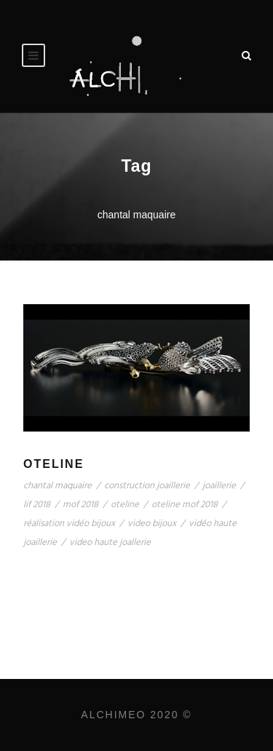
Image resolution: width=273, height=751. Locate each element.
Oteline (53, 464)
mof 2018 (80, 504)
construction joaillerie (147, 485)
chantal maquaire (57, 485)
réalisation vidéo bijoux (69, 523)
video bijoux (151, 523)
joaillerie (219, 485)
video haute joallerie (110, 542)
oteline (125, 504)
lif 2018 (36, 504)
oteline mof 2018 (184, 504)
